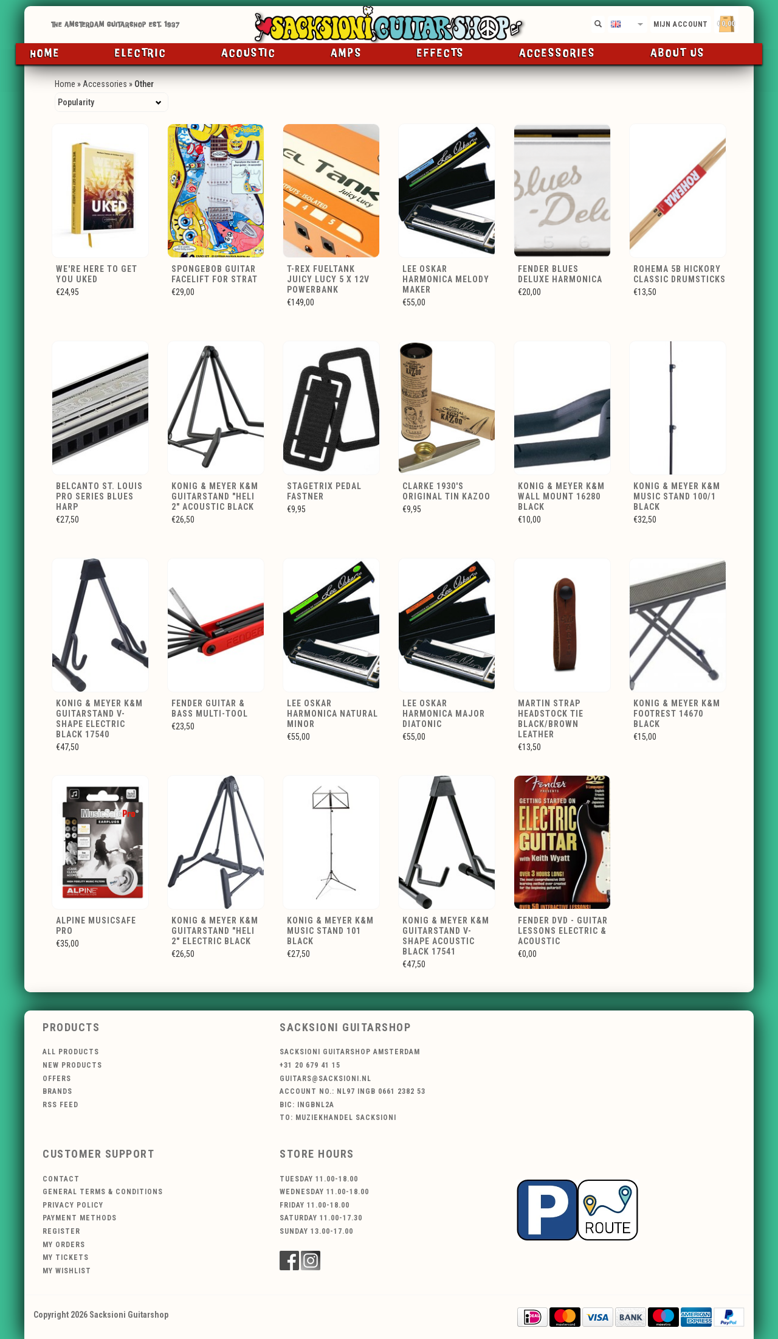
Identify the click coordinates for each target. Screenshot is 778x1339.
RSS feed (60, 1105)
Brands (57, 1091)
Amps (346, 53)
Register (61, 1231)
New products (72, 1065)
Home (45, 53)
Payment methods (80, 1218)
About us (677, 53)
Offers (57, 1078)
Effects (440, 53)
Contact (61, 1179)
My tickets (66, 1257)
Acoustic (248, 53)
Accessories (557, 53)
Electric (141, 53)
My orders (64, 1244)
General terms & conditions (103, 1192)
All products (71, 1052)
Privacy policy (73, 1205)
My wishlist (67, 1271)
